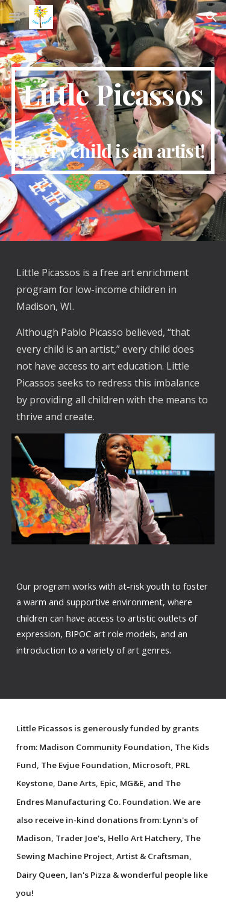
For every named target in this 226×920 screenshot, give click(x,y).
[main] (113, 121)
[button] (14, 16)
